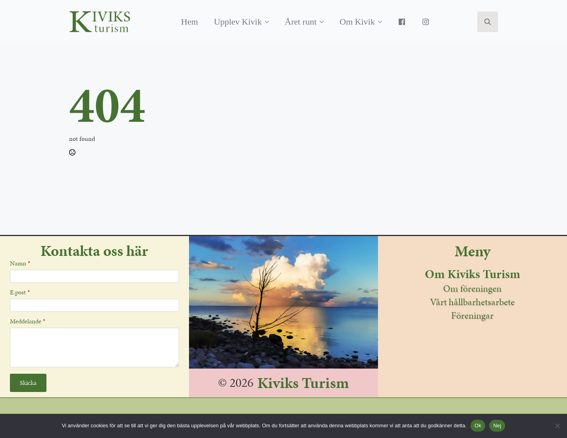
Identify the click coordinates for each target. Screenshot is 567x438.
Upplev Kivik (238, 22)
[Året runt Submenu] (324, 22)
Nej (497, 425)
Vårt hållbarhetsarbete (472, 302)
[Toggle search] (487, 22)
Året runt (300, 22)
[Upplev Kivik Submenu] (269, 22)
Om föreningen (472, 288)
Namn (20, 263)
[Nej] (557, 426)
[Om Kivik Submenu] (382, 22)
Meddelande (27, 321)
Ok (477, 425)
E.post (20, 292)
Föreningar (472, 315)
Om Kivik (357, 22)
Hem (189, 22)
